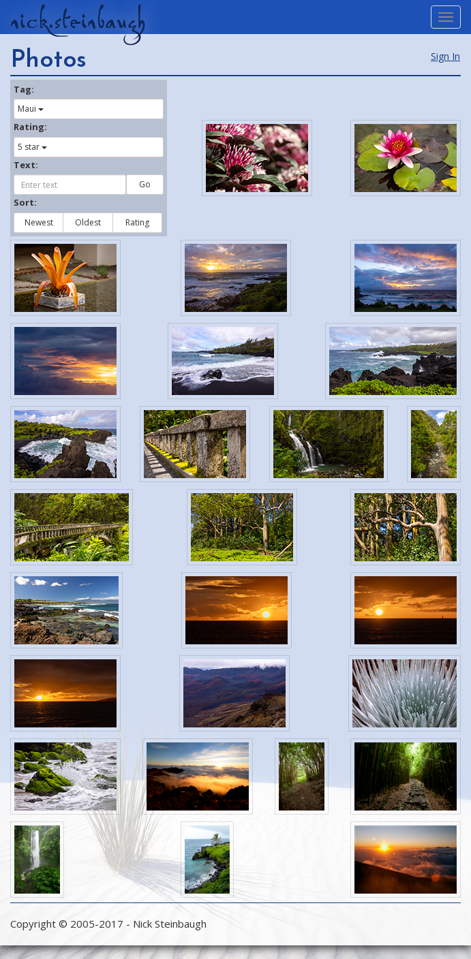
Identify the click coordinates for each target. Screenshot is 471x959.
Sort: (25, 202)
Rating (137, 222)
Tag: (24, 89)
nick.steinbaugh (77, 21)
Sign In (445, 56)
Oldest (88, 222)
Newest (39, 222)
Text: (26, 165)
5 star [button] (32, 147)
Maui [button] (31, 108)
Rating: (30, 127)
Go (145, 184)
